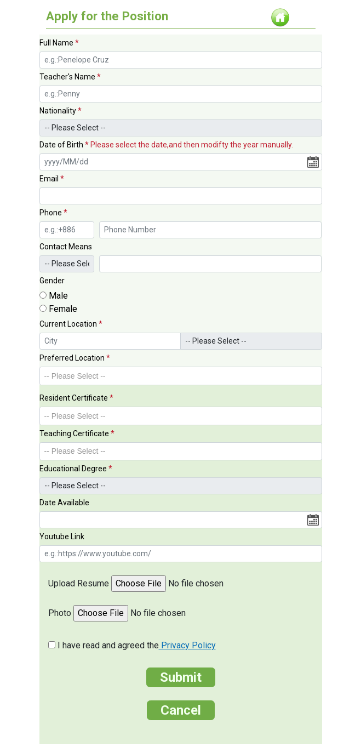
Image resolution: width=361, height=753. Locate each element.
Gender (52, 280)
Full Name (59, 42)
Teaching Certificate (76, 433)
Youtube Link (61, 536)
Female (63, 309)
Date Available (64, 502)
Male (58, 295)
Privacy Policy (187, 645)
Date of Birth (166, 144)
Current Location (70, 324)
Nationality (60, 110)
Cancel (181, 710)
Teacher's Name (70, 76)
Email (51, 178)
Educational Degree (75, 468)
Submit (181, 677)
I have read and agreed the (137, 645)
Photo (59, 613)
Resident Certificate (76, 397)
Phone (53, 212)
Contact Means (65, 246)
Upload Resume (78, 583)
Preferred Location (74, 357)
